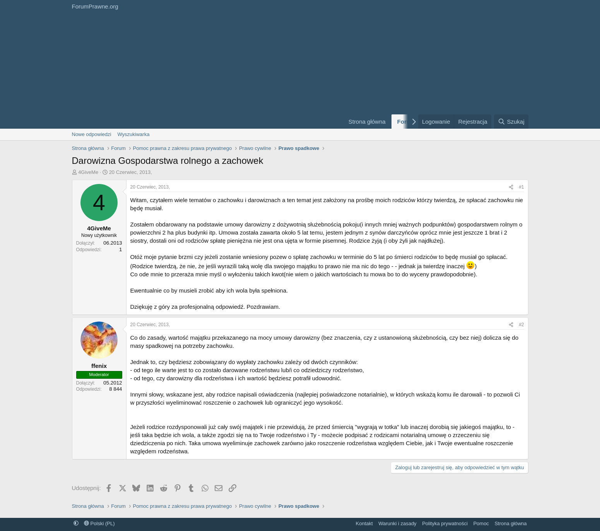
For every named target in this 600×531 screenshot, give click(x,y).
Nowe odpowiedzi (91, 134)
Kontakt (364, 523)
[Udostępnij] (511, 187)
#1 (521, 187)
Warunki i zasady (397, 523)
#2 (521, 324)
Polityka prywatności (445, 523)
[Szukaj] (511, 121)
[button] (76, 523)
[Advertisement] (203, 71)
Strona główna (367, 121)
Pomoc (481, 523)
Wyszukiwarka (133, 134)
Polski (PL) (99, 523)
